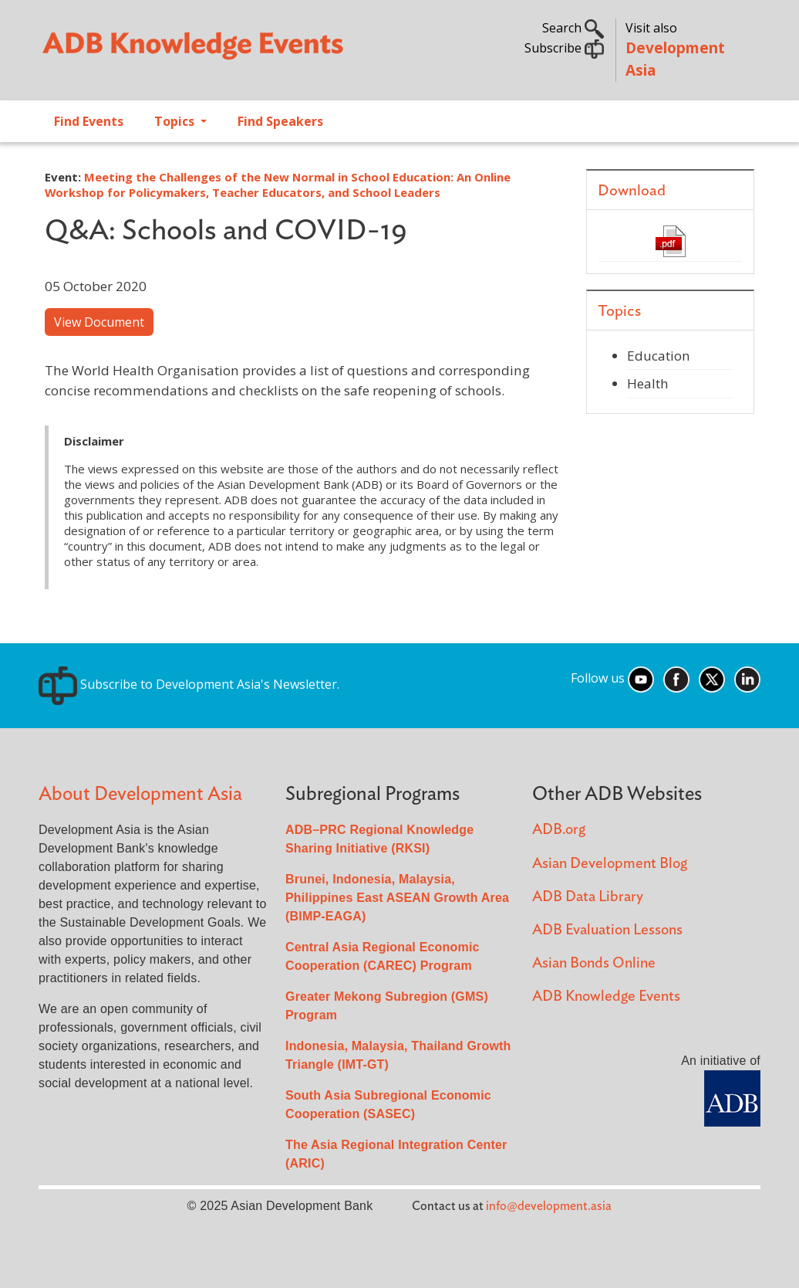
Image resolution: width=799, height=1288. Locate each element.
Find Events (88, 121)
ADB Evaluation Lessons (607, 930)
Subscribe (564, 47)
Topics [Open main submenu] (175, 121)
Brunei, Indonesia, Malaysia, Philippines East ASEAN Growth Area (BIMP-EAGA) (397, 898)
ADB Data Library (587, 897)
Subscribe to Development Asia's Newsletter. (189, 684)
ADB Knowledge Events (606, 996)
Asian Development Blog (609, 863)
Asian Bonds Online (594, 963)
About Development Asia (140, 794)
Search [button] (573, 27)
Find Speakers (280, 121)
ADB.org (558, 829)
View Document (99, 322)
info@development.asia (549, 1206)
